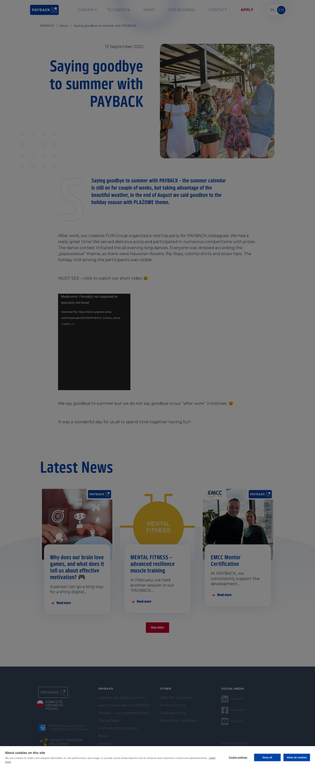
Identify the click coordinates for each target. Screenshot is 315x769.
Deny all (267, 757)
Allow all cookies (297, 757)
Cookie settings (238, 757)
